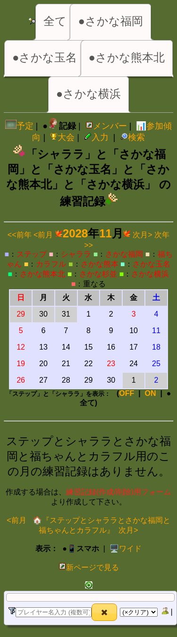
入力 (96, 137)
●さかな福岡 (110, 21)
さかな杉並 (98, 274)
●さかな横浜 (88, 93)
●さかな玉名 (44, 57)
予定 (19, 126)
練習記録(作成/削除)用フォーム (118, 492)
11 (105, 233)
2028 (75, 233)
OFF (126, 393)
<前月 (43, 235)
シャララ (76, 254)
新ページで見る (89, 567)
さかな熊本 (99, 264)
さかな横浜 (150, 274)
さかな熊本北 (42, 274)
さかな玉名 (151, 264)
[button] (104, 612)
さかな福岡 (124, 254)
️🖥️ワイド (126, 549)
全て (55, 21)
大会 (62, 137)
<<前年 (20, 235)
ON (150, 393)
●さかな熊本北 (127, 57)
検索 (132, 137)
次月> (142, 235)
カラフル (51, 264)
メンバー (106, 126)
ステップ (32, 254)
